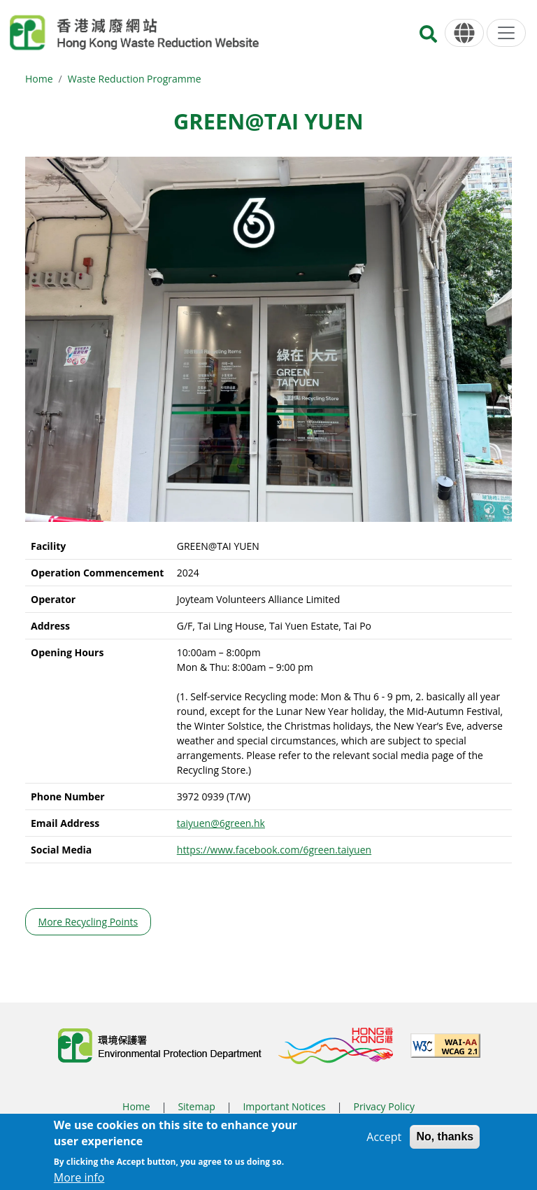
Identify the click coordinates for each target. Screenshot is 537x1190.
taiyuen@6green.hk (221, 823)
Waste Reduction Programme (134, 78)
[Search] (428, 38)
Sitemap (196, 1106)
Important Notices (284, 1106)
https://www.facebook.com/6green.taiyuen (274, 849)
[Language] (464, 33)
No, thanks (444, 1141)
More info (79, 1181)
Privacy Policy (383, 1106)
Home (39, 78)
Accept (383, 1141)
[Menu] (506, 33)
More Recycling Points (88, 921)
